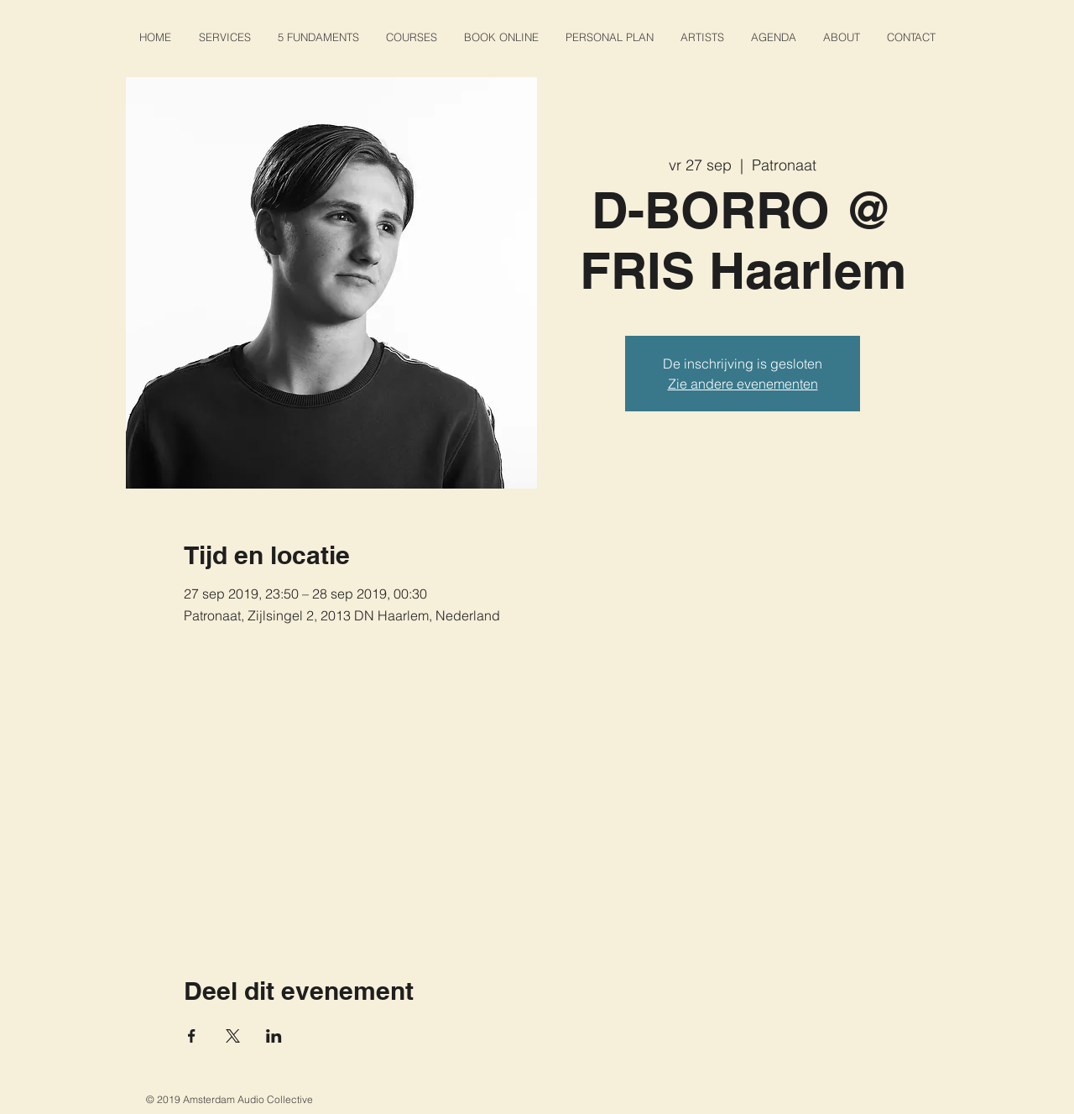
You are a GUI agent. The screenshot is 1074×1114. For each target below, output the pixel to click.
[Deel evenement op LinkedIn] (274, 1036)
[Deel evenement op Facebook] (192, 1036)
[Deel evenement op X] (233, 1036)
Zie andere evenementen (743, 383)
